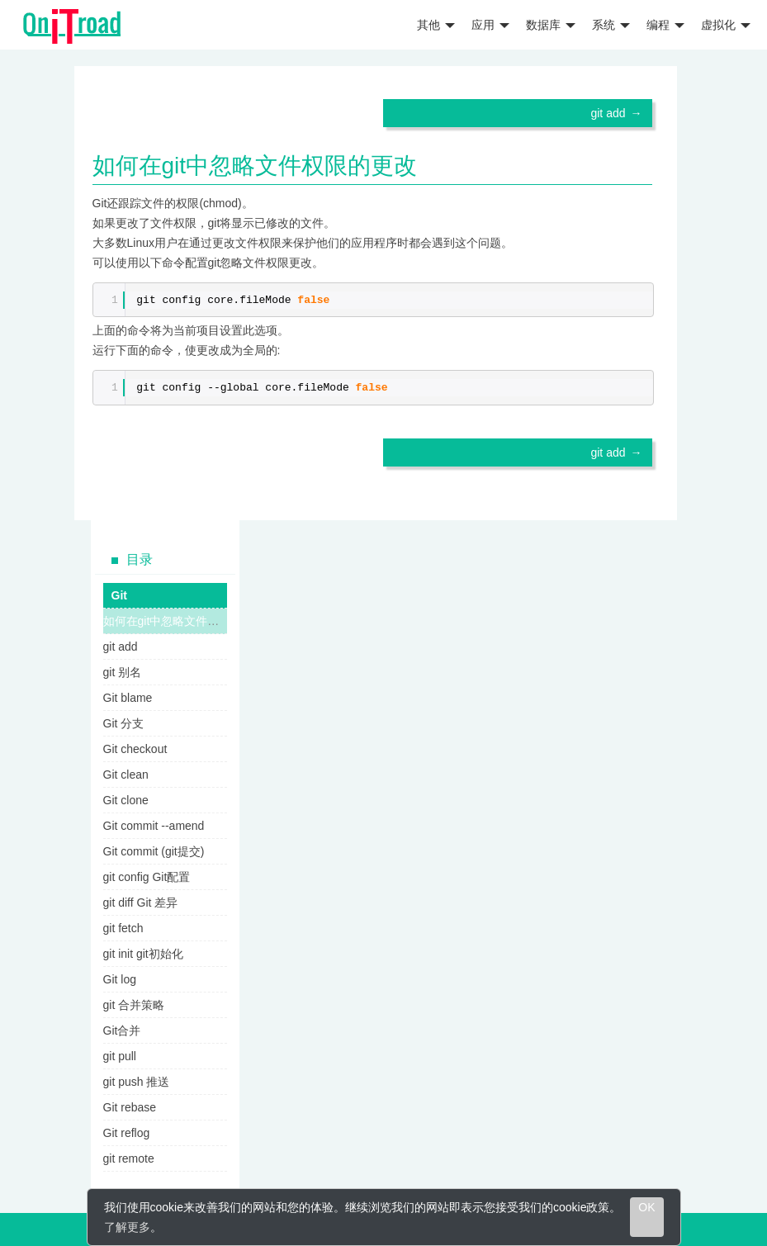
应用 (490, 24)
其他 (436, 24)
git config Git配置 (147, 877)
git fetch (123, 928)
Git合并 (122, 1030)
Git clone (126, 800)
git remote (128, 1158)
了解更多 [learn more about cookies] (127, 1227)
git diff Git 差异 (140, 902)
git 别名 (122, 672)
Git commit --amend (154, 825)
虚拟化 (725, 24)
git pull (119, 1056)
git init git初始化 (143, 953)
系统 (611, 24)
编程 (665, 24)
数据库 (550, 24)
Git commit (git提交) (154, 851)
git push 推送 (136, 1081)
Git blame (128, 697)
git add (607, 113)
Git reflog (126, 1132)
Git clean (126, 774)
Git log (119, 979)
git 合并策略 (134, 1004)
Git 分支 (123, 723)
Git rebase (130, 1107)
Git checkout (135, 749)
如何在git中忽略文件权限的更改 (184, 621)
